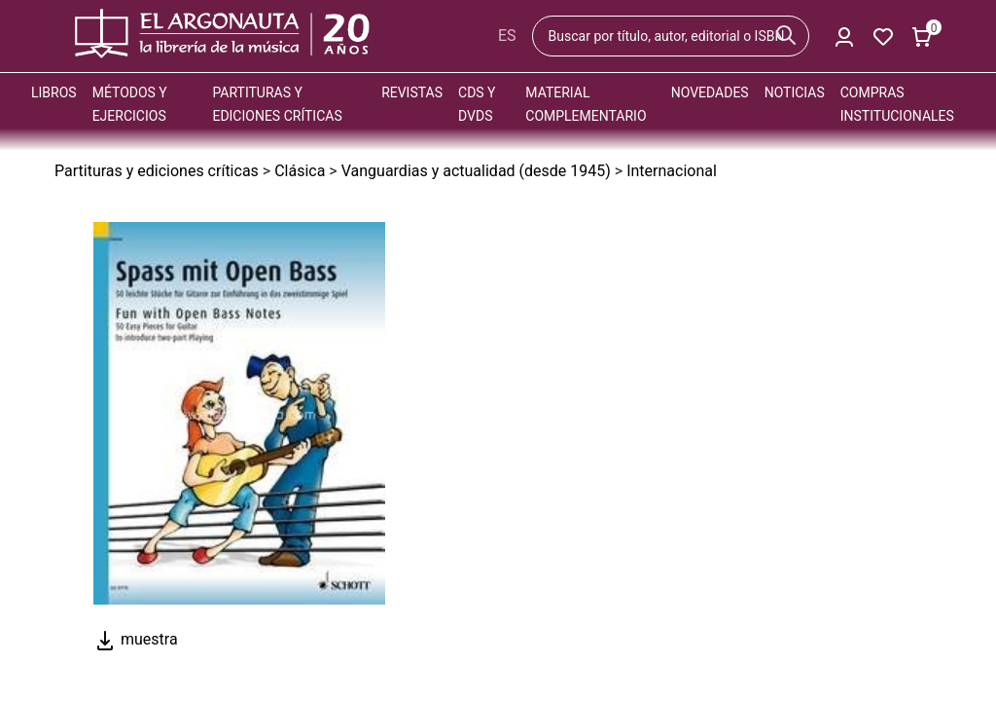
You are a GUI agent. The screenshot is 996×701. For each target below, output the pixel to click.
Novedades (710, 92)
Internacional (671, 171)
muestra (135, 639)
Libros (54, 92)
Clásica (299, 171)
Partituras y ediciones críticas (156, 171)
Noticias (795, 92)
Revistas (412, 92)
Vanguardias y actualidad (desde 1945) (476, 171)
